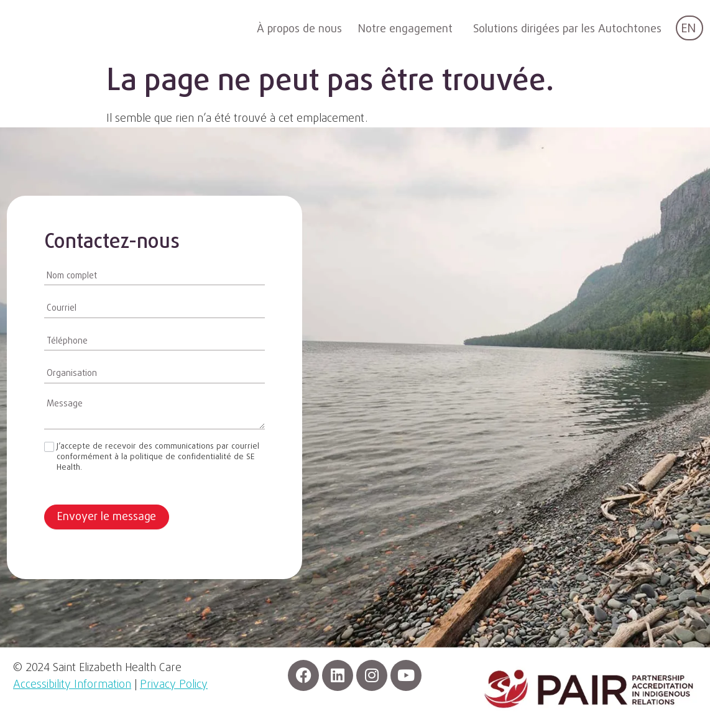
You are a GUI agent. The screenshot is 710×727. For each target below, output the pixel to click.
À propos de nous (299, 29)
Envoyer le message (106, 517)
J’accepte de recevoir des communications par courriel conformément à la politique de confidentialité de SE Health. (151, 457)
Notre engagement (405, 29)
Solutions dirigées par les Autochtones (567, 29)
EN (688, 29)
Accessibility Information (72, 685)
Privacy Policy (174, 685)
